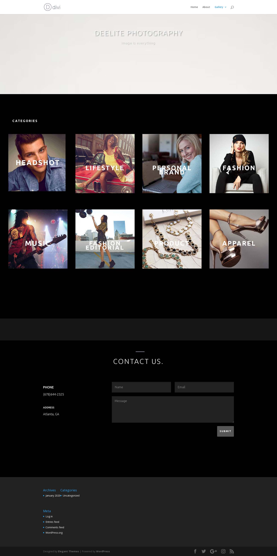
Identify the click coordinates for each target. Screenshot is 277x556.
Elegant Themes (68, 551)
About (206, 7)
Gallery (219, 7)
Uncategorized (71, 495)
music (38, 243)
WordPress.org (54, 532)
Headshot (38, 162)
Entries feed (52, 522)
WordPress (103, 551)
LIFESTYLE (105, 167)
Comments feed (55, 527)
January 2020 (53, 495)
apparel (239, 243)
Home (194, 7)
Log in (49, 516)
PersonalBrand (172, 170)
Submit (225, 431)
